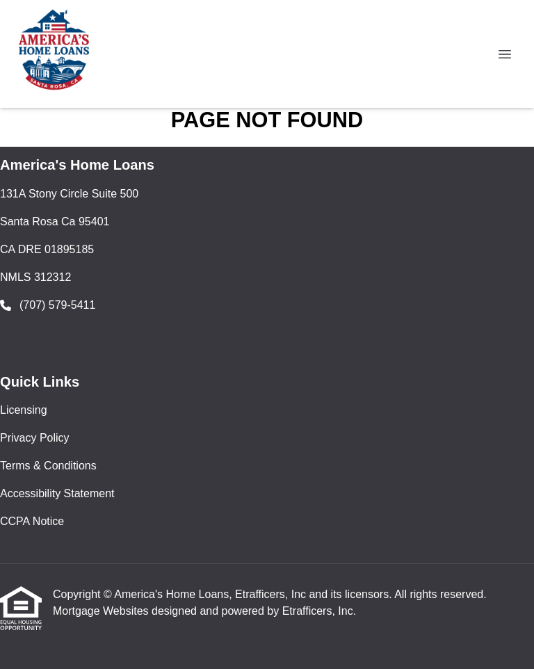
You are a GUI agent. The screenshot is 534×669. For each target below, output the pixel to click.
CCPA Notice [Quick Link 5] (32, 521)
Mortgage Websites (102, 611)
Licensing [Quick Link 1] (23, 410)
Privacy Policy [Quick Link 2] (35, 438)
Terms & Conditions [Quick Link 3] (48, 465)
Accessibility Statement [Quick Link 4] (57, 493)
